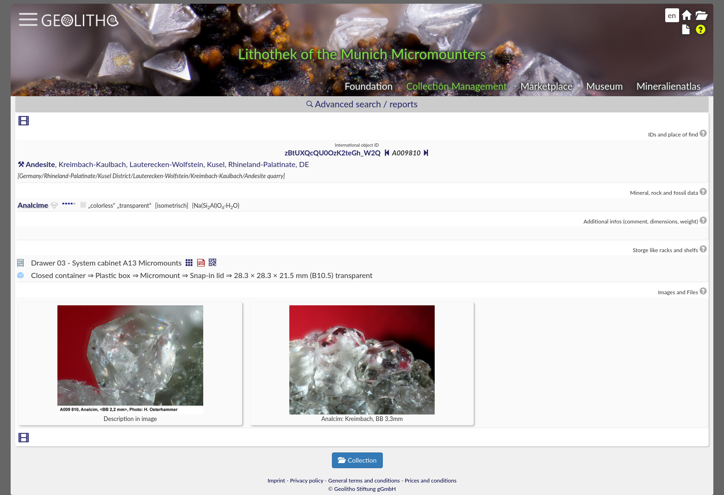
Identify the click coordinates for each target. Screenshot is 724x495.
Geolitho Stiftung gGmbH (365, 488)
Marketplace (546, 86)
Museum (604, 86)
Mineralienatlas (669, 86)
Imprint (276, 480)
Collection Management (456, 86)
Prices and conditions (430, 480)
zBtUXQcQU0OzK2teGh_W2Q (333, 152)
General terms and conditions (364, 480)
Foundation (368, 86)
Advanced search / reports (362, 104)
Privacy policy (307, 480)
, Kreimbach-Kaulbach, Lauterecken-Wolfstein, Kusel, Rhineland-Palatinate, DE (163, 164)
